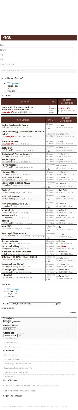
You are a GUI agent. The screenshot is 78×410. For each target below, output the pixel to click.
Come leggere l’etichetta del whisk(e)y (17, 368)
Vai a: (6, 303)
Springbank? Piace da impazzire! (17, 154)
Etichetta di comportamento (13, 334)
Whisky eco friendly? (12, 177)
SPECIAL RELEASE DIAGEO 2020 (19, 257)
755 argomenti (13, 83)
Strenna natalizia (10, 241)
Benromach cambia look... (14, 264)
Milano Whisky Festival (12, 347)
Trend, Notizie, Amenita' (12, 78)
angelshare (62, 246)
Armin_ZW (9, 112)
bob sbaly (8, 218)
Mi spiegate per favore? (13, 269)
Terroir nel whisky (10, 246)
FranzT (61, 234)
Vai (58, 304)
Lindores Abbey (9, 172)
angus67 (7, 249)
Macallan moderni (10, 141)
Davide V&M (63, 270)
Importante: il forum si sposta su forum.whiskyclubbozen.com (17, 108)
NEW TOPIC (6, 96)
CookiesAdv (12, 406)
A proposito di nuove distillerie (16, 251)
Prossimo (11, 91)
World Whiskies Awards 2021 (16, 204)
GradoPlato (62, 166)
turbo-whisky (8, 210)
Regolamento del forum (12, 329)
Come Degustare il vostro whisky (15, 372)
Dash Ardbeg (9, 192)
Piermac (61, 221)
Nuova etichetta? (10, 165)
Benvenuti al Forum (10, 325)
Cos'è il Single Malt (10, 355)
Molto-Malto (63, 148)
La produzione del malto (12, 359)
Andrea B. (8, 156)
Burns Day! (7, 148)
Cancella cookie (9, 377)
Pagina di (13, 86)
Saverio (61, 125)
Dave (60, 227)
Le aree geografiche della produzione (17, 363)
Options (73, 312)
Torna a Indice (7, 308)
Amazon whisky (9, 215)
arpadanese (62, 215)
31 (16, 88)
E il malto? (7, 275)
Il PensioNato (9, 150)
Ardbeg (5, 221)
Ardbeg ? (6, 190)
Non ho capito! (8, 159)
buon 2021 (6, 226)
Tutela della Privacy (10, 338)
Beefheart (8, 212)
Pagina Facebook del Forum (15, 125)
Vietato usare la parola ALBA (16, 183)
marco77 (61, 141)
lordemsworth (9, 259)
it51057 (7, 128)
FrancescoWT (63, 134)
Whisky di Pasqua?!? (12, 196)
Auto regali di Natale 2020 (14, 233)
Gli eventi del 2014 (10, 342)
